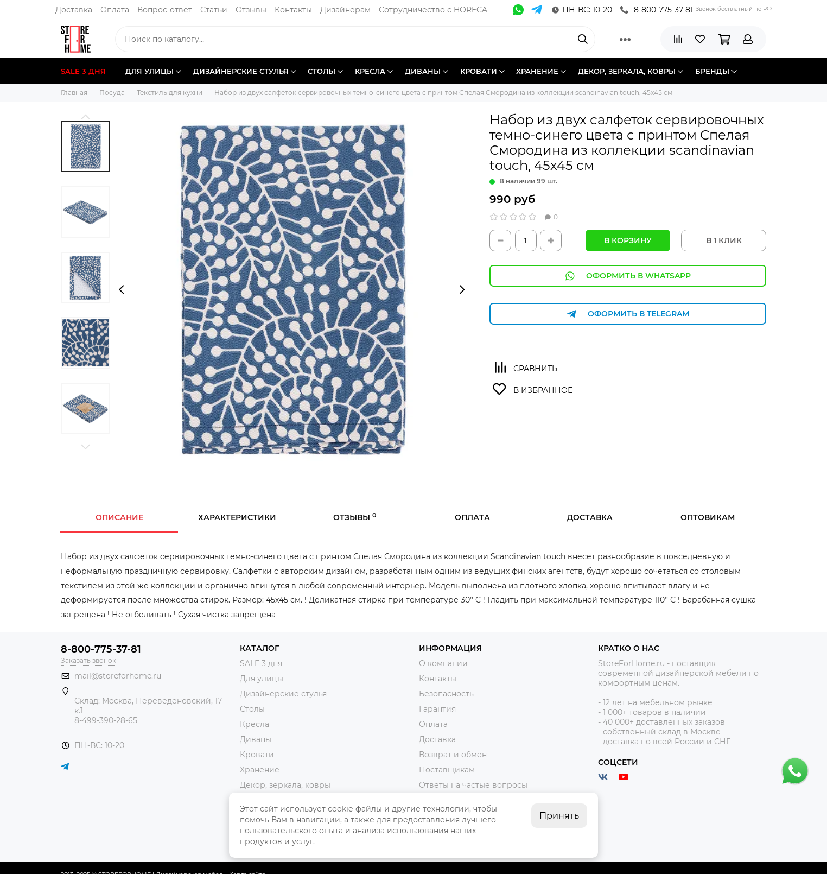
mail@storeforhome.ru (117, 676)
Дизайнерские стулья (283, 694)
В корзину (628, 240)
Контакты (293, 10)
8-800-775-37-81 (656, 10)
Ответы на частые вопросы (473, 785)
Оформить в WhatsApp (628, 276)
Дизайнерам (345, 10)
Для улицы (261, 678)
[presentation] (121, 289)
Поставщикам (447, 770)
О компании (443, 663)
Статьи (213, 10)
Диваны (255, 739)
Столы (252, 709)
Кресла (254, 724)
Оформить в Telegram (628, 314)
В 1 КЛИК (724, 240)
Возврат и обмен (453, 754)
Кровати (257, 754)
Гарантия (437, 709)
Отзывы (251, 10)
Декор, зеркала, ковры (285, 785)
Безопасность (446, 694)
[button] (85, 116)
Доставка (73, 10)
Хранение (259, 770)
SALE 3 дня (261, 663)
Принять (559, 815)
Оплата (114, 10)
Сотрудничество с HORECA (433, 10)
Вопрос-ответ (164, 10)
